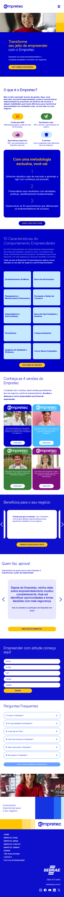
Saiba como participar (32, 223)
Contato (8, 857)
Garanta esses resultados (32, 545)
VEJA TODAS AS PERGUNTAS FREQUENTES (32, 764)
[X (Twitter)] (59, 891)
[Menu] (58, 6)
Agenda (7, 851)
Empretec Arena (11, 841)
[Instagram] (40, 891)
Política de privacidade (14, 860)
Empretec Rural (11, 838)
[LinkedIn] (54, 891)
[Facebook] (45, 891)
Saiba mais (18, 443)
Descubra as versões (32, 365)
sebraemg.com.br (53, 884)
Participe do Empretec (32, 629)
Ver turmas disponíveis (22, 67)
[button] (1, 524)
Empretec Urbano (12, 847)
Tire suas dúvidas (12, 854)
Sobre (6, 835)
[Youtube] (49, 891)
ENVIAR (18, 691)
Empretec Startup (12, 844)
